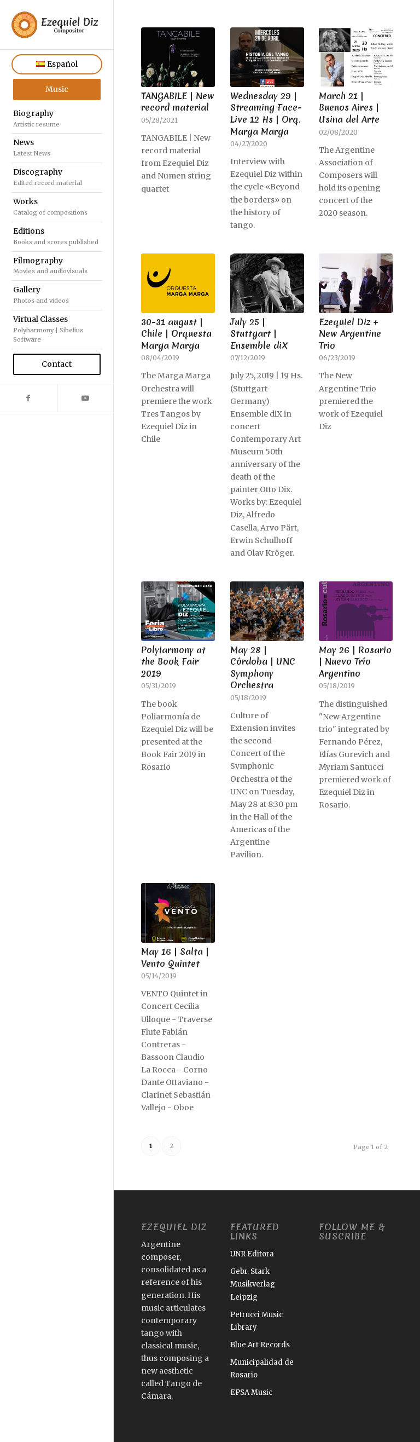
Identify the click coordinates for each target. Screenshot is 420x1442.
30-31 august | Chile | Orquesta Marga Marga (176, 333)
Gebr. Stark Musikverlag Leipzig (252, 1284)
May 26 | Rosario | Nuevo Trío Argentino (355, 661)
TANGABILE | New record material (177, 102)
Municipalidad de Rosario (262, 1369)
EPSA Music (251, 1392)
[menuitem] (56, 64)
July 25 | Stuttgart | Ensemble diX (259, 333)
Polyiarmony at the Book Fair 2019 (173, 661)
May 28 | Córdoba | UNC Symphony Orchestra (262, 667)
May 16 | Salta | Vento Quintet (175, 957)
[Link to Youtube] (85, 398)
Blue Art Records (260, 1344)
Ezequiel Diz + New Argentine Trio (350, 333)
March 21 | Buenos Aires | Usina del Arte (349, 107)
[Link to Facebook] (28, 398)
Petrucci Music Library (256, 1321)
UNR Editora (252, 1254)
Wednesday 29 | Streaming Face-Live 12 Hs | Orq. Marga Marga (266, 113)
